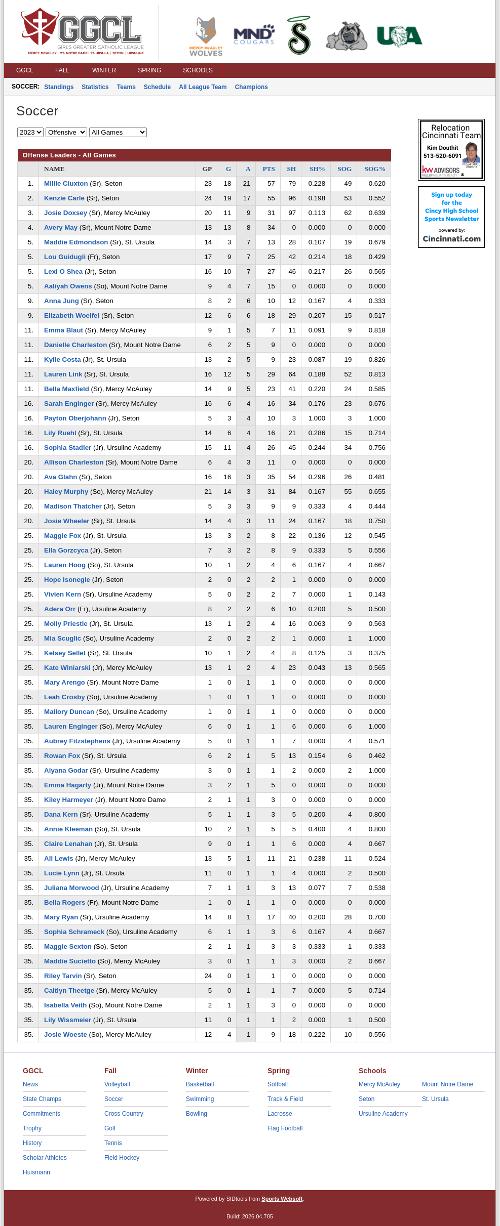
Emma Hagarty (67, 785)
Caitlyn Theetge (69, 990)
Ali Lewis (58, 858)
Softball (277, 1084)
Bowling (196, 1113)
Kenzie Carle (64, 198)
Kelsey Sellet (65, 653)
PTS (268, 169)
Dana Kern (61, 814)
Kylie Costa (62, 359)
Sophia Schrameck (74, 932)
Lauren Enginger (71, 726)
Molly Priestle (66, 623)
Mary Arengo (64, 682)
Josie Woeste (65, 1034)
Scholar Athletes (45, 1157)
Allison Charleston (73, 462)
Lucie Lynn (62, 873)
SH (291, 169)
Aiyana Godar (66, 770)
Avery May (61, 227)
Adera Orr (59, 609)
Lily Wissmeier (67, 1020)
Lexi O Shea (63, 271)
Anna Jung (61, 301)
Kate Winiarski (67, 667)
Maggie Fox (62, 535)
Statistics (95, 87)
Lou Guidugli (65, 257)
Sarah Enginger (69, 403)
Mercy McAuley (379, 1084)
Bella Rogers (64, 902)
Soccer (113, 1099)
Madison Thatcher (73, 506)
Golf (110, 1128)
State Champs (42, 1099)
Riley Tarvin (63, 976)
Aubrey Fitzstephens (77, 741)
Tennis (113, 1143)
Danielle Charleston (75, 345)
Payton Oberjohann (75, 418)
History (32, 1143)
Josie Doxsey (65, 213)
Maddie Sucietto (70, 961)
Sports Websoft (281, 1199)
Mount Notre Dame (447, 1084)
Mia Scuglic (62, 638)
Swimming (200, 1099)
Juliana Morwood (71, 888)
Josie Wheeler (66, 521)
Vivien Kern (62, 594)
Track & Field (285, 1099)
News (30, 1084)
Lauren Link (63, 374)
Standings (58, 87)
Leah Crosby (64, 697)
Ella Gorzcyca (66, 550)
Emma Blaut (63, 330)
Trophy (32, 1128)
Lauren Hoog (65, 565)
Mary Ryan (61, 917)
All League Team (202, 87)
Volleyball (117, 1084)
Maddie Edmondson (76, 242)
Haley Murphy (66, 491)
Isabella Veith (65, 1005)
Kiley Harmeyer (68, 800)
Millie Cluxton (66, 183)
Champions (251, 87)
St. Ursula (435, 1099)
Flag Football (284, 1128)
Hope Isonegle (67, 579)
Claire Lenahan (68, 844)
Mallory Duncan (69, 711)
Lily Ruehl (60, 433)
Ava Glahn (60, 477)
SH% (317, 169)
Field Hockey (121, 1157)
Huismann (36, 1172)
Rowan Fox (62, 755)
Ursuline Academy (383, 1113)
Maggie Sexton (68, 946)
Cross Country (123, 1113)
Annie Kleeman (68, 829)
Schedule (157, 87)
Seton (366, 1099)
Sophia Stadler (67, 447)
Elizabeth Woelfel (71, 315)
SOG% (375, 169)
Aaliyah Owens (68, 286)
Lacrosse (279, 1113)
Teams (126, 87)
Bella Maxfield (66, 389)
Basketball (200, 1084)
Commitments (41, 1113)
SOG (344, 169)
